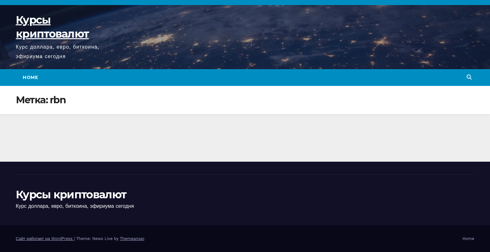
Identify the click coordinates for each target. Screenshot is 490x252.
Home (30, 77)
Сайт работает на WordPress (45, 238)
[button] (469, 77)
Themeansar (132, 238)
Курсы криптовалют (71, 194)
